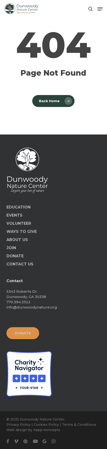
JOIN (11, 248)
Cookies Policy (46, 424)
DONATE (15, 256)
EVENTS (14, 215)
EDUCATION (18, 207)
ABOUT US (17, 239)
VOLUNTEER (18, 223)
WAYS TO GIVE (21, 231)
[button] (100, 8)
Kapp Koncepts (46, 430)
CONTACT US (19, 264)
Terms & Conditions (79, 424)
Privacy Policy (18, 424)
